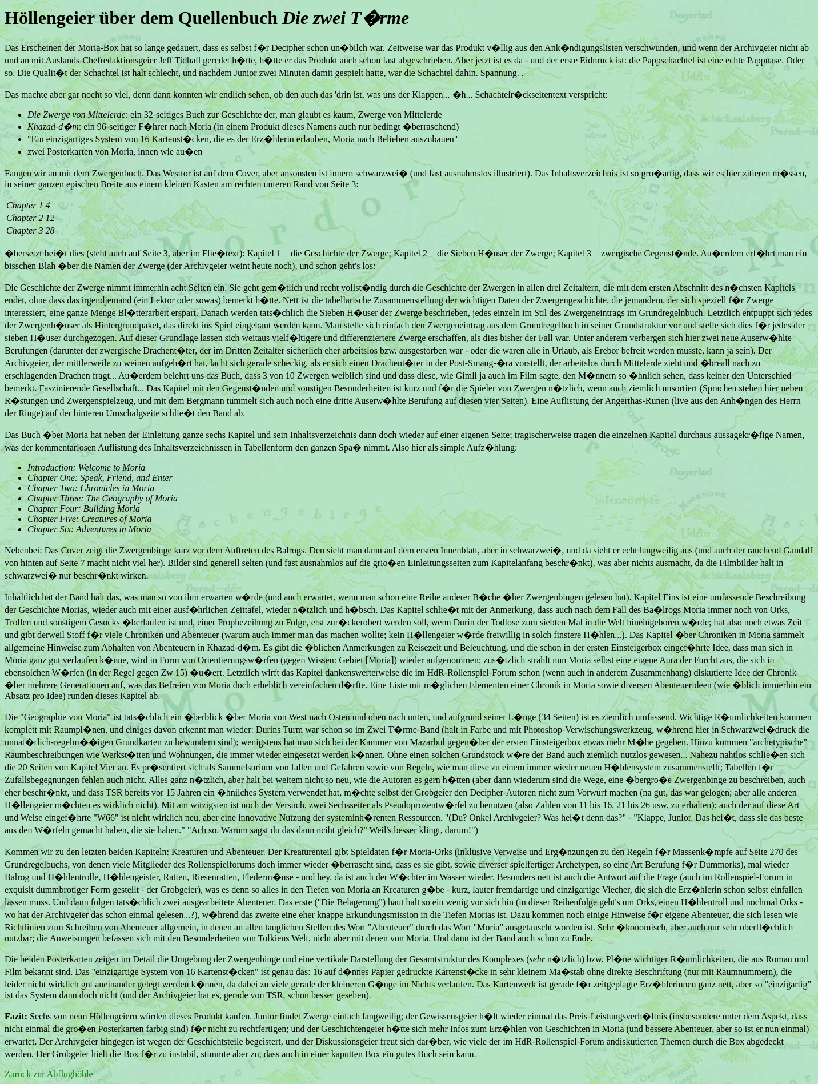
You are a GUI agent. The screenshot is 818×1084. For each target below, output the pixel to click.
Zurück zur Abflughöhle (49, 1074)
